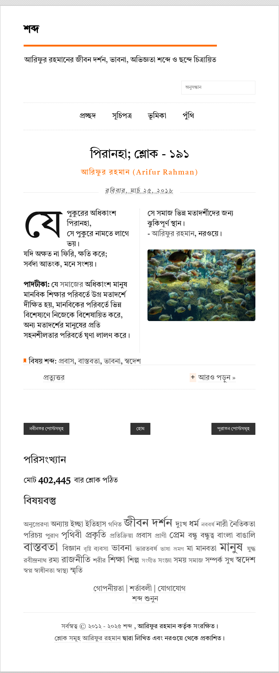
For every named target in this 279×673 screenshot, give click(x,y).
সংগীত (149, 561)
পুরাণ (51, 536)
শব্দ (31, 29)
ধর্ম (194, 524)
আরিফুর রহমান (173, 234)
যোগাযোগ (172, 589)
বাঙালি (245, 536)
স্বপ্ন (28, 571)
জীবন (136, 523)
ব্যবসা (101, 549)
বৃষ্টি (87, 549)
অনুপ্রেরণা (36, 524)
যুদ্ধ (251, 549)
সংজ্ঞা (164, 560)
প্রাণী (160, 536)
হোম (140, 428)
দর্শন (162, 523)
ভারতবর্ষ (146, 549)
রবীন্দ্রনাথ (35, 560)
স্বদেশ (133, 361)
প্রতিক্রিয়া (121, 536)
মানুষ (231, 548)
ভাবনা (112, 361)
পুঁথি (188, 116)
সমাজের (71, 285)
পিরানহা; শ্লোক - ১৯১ (139, 154)
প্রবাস (66, 361)
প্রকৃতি (95, 535)
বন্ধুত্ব (207, 536)
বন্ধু (192, 536)
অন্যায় (59, 524)
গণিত (115, 524)
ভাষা (165, 549)
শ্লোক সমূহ (67, 638)
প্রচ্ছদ (88, 116)
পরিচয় (33, 536)
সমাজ (196, 560)
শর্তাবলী (141, 589)
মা (190, 549)
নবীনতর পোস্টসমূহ (46, 428)
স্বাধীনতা (44, 571)
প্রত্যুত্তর (54, 378)
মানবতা (206, 549)
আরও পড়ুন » (217, 378)
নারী (222, 524)
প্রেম (177, 535)
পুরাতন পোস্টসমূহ (233, 428)
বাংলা (225, 536)
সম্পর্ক (214, 560)
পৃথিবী (71, 535)
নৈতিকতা (242, 524)
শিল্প (133, 560)
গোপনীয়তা (108, 589)
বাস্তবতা (89, 361)
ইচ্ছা (76, 524)
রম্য (54, 560)
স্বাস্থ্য (62, 571)
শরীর (99, 560)
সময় (180, 560)
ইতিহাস (95, 524)
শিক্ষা (116, 560)
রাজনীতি (75, 560)
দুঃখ (181, 524)
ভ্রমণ (178, 549)
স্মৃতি (76, 570)
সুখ (229, 560)
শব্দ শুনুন (145, 599)
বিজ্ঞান (71, 549)
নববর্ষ (207, 525)
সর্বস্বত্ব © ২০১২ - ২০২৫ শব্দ (97, 626)
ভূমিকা (157, 116)
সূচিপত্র (122, 116)
